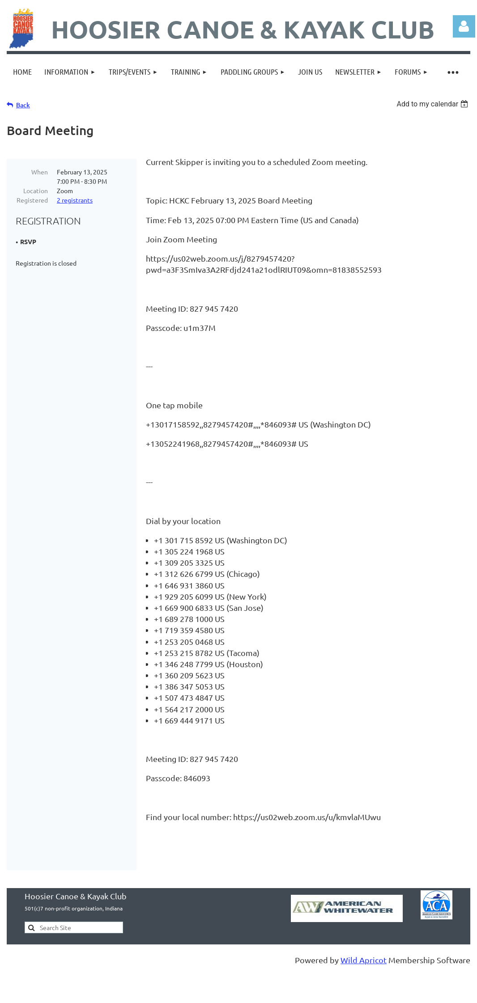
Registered (32, 200)
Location (35, 190)
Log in (464, 26)
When (39, 172)
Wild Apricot (364, 971)
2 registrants (75, 200)
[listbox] (433, 104)
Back (23, 105)
